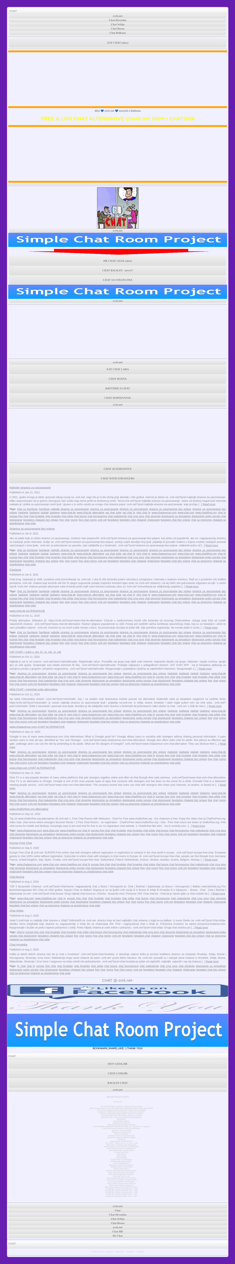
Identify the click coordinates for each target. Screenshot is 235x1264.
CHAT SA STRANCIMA (117, 279)
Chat (118, 1210)
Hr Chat (117, 1235)
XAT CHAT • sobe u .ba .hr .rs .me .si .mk (35, 651)
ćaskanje (23, 512)
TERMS (140, 1252)
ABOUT (109, 1252)
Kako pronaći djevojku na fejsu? (121, 1174)
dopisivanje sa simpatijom (176, 516)
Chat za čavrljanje (121, 1134)
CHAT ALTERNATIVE (118, 468)
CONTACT (120, 1252)
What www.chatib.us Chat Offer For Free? (121, 1187)
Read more (209, 504)
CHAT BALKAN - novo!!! (117, 270)
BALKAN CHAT (118, 1082)
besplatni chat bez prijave (175, 519)
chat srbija (67, 516)
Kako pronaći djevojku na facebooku (121, 1178)
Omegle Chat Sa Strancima (121, 1167)
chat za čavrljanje (27, 509)
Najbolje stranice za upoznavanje (30, 487)
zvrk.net (118, 15)
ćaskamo (55, 512)
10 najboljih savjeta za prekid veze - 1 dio (121, 1193)
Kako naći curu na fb (121, 1176)
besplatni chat (128, 519)
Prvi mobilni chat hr (121, 1121)
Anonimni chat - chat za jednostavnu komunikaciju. (121, 1117)
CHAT (13, 10)
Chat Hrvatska (18, 944)
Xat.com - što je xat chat (121, 1130)
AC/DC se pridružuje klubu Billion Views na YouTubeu (121, 1114)
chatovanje (153, 519)
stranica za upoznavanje (104, 509)
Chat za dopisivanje (121, 1163)
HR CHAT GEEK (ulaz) (117, 260)
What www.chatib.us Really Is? (121, 1185)
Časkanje (15, 569)
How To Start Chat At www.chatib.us (121, 1183)
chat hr (222, 512)
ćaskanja (34, 512)
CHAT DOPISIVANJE (117, 397)
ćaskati (45, 512)
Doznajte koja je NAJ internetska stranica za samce (121, 1116)
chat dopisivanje (161, 680)
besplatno (113, 519)
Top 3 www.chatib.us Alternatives (121, 1182)
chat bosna (80, 516)
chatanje (141, 519)
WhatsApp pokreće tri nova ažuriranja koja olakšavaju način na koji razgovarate (121, 1108)
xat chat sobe (113, 512)
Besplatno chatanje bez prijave (121, 1165)
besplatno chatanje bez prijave (40, 519)
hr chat (21, 966)
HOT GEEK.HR (117, 1063)
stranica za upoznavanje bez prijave (170, 509)
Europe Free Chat (20, 842)
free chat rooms (88, 519)
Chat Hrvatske (117, 20)
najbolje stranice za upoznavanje (70, 509)
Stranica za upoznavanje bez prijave (32, 528)
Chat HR (117, 1231)
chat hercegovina (97, 516)
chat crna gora (135, 516)
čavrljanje (44, 509)
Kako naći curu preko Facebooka (121, 1172)
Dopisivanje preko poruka (121, 1161)
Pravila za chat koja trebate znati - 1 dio (121, 1196)
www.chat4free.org (206, 512)
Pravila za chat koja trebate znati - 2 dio (121, 1194)
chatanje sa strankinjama (154, 684)
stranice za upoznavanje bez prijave (144, 673)
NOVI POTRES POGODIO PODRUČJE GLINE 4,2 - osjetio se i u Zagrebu (121, 1127)
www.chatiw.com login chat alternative (121, 1180)
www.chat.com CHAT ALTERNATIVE (32, 767)
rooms (74, 519)
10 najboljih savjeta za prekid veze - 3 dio (121, 1189)
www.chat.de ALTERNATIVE (27, 610)
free (61, 519)
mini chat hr (143, 512)
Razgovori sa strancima (121, 1132)
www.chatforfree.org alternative (28, 809)
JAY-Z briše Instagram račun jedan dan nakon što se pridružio (121, 1110)
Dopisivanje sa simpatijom (121, 1160)
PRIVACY (130, 1252)
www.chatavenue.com (163, 512)
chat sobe (30, 523)
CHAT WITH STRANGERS (117, 478)
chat (67, 519)
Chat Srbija (16, 910)
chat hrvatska (53, 516)
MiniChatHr (121, 1119)
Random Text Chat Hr (121, 1123)
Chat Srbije (118, 24)
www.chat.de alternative (90, 512)
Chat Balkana (118, 32)
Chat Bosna (16, 876)
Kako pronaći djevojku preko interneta (121, 1171)
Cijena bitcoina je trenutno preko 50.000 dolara (121, 1128)
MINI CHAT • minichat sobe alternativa (33, 689)
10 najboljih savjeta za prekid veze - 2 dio (121, 1191)
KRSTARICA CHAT (117, 388)
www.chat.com (186, 512)
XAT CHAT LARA (117, 369)
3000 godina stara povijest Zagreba (121, 1125)
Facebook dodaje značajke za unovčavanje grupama (121, 1106)
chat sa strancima (201, 519)
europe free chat (18, 516)
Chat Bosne (117, 28)
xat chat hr (128, 512)
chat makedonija (117, 516)
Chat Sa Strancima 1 (121, 1169)
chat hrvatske (37, 516)
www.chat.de (68, 512)
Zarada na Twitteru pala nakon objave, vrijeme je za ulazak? (121, 1112)
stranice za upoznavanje (134, 509)
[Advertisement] (117, 79)
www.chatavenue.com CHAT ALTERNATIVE (37, 726)
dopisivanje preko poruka (205, 516)
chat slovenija (152, 516)
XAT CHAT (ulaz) (117, 42)
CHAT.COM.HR (118, 1073)
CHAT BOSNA (117, 378)
